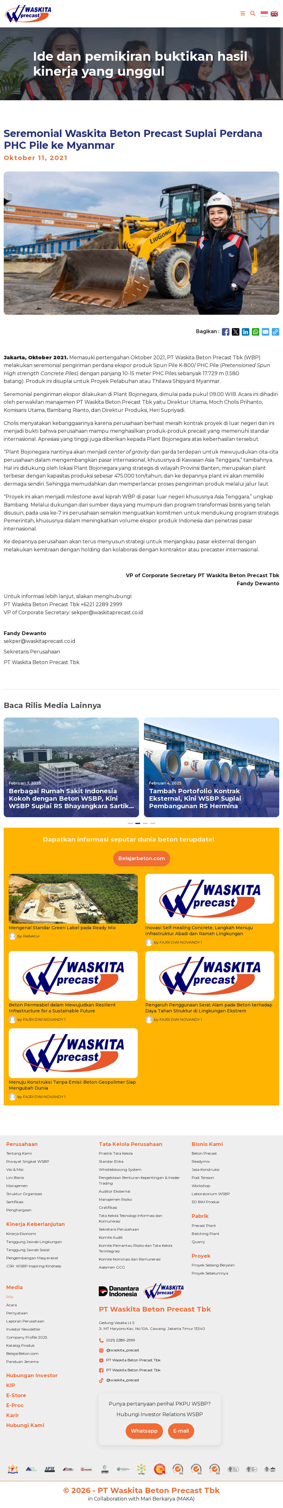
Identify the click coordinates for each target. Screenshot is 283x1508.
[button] (130, 823)
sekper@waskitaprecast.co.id (39, 641)
